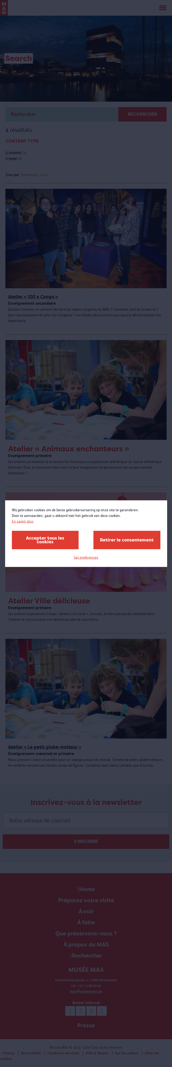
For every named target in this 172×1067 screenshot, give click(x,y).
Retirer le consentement (127, 539)
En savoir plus (22, 521)
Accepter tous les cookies (45, 539)
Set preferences (86, 557)
